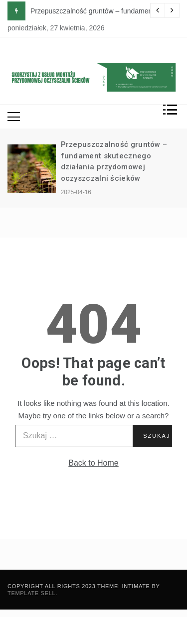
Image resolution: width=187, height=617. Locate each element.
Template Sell (31, 593)
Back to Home (93, 463)
